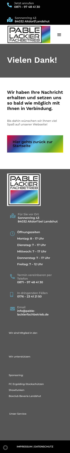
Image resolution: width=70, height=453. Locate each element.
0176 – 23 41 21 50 (29, 296)
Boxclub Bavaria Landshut (25, 396)
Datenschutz (43, 446)
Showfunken (16, 390)
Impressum (24, 446)
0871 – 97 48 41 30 (27, 7)
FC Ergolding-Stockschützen (26, 384)
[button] (5, 447)
